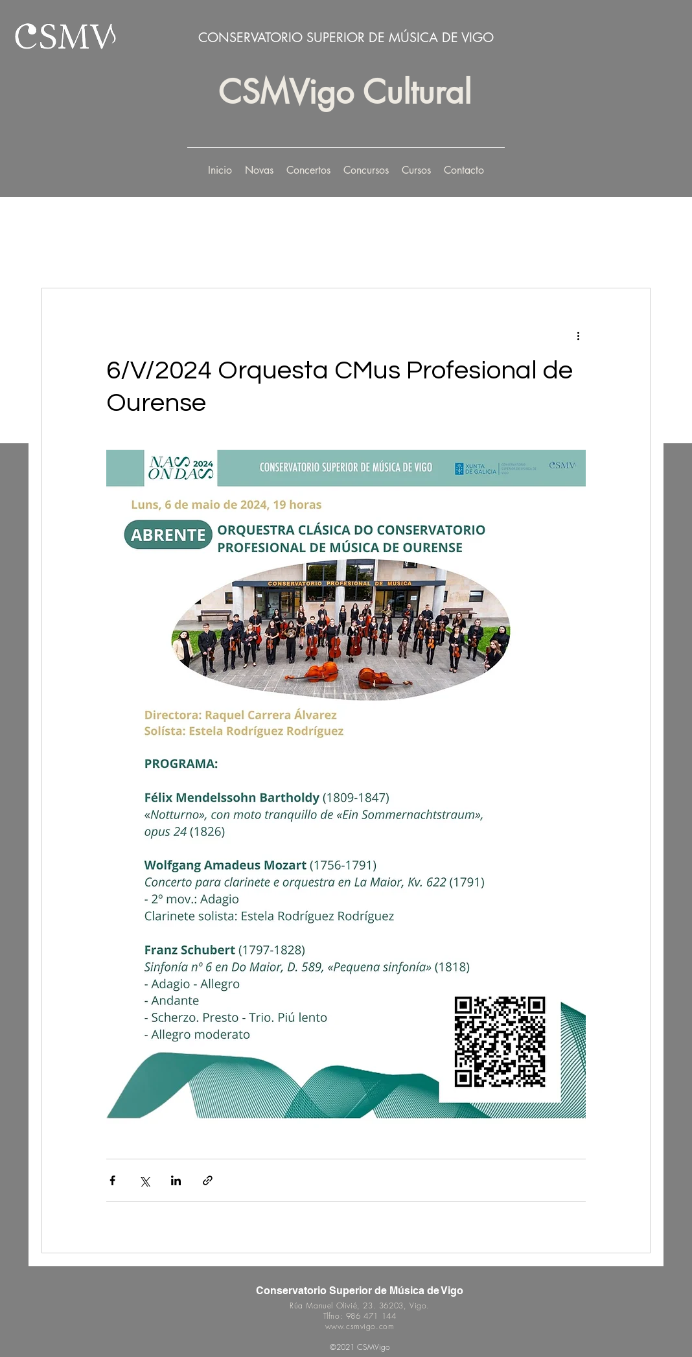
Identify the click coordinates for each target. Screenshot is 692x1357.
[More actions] (578, 335)
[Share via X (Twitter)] (144, 1180)
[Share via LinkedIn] (176, 1180)
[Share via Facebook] (112, 1180)
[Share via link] (208, 1180)
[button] (308, 170)
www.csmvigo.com (360, 1326)
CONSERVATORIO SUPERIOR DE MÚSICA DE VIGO (346, 37)
